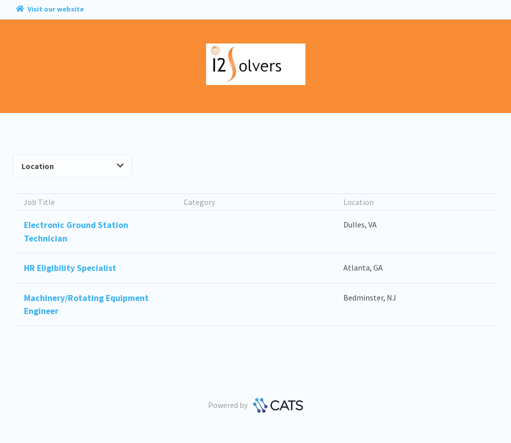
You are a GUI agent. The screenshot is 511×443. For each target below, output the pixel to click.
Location (72, 166)
